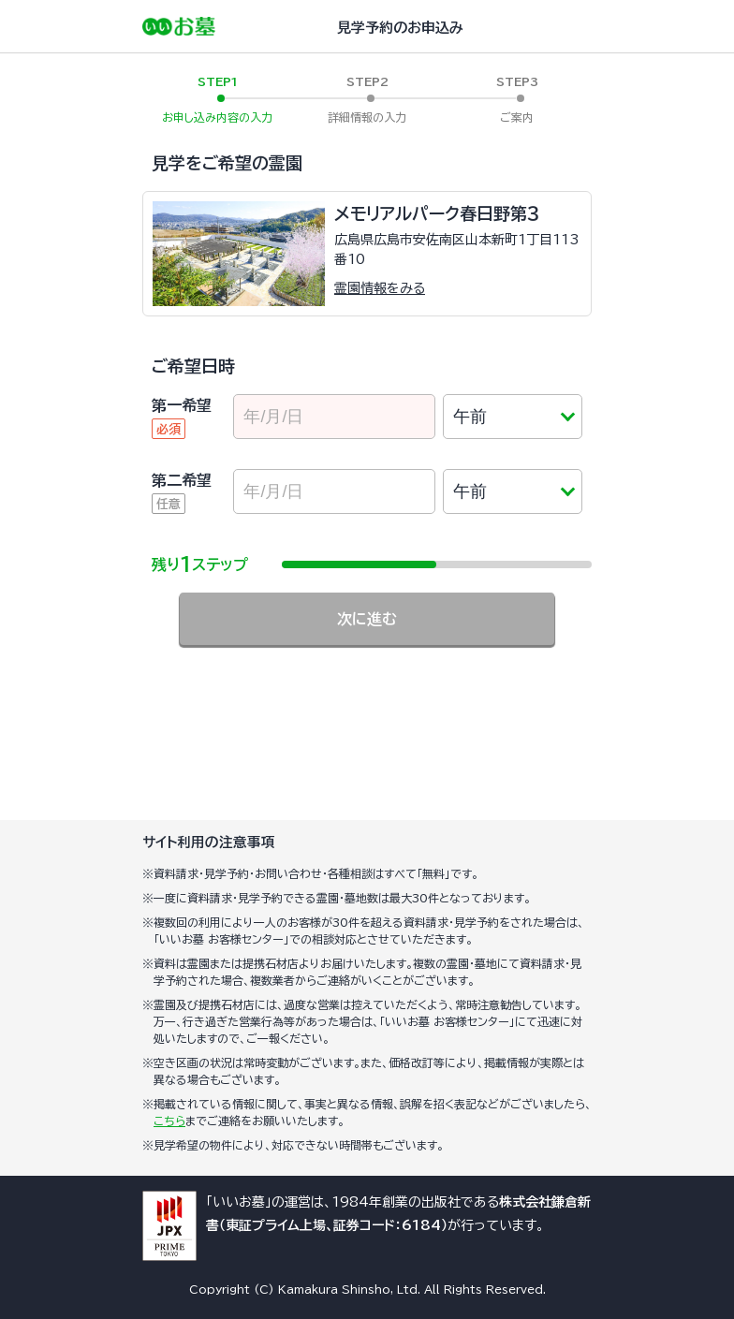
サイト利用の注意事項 (208, 842)
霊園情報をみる (379, 288)
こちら (169, 1120)
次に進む (367, 618)
